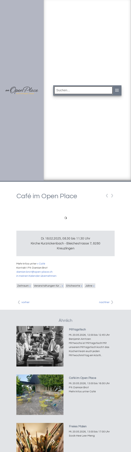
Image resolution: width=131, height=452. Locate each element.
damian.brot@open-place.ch (34, 271)
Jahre (88, 285)
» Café (41, 263)
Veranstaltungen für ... (47, 285)
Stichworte (73, 285)
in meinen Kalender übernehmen (36, 276)
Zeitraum (23, 285)
